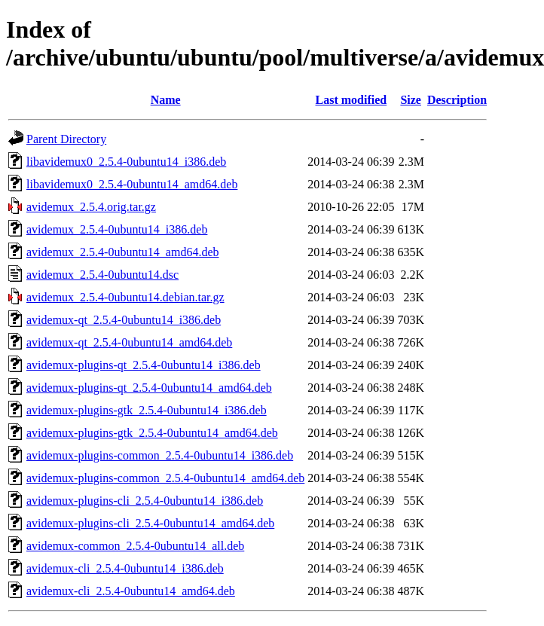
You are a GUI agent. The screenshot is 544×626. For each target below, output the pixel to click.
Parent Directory (66, 139)
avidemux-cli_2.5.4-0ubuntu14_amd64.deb (130, 591)
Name (166, 99)
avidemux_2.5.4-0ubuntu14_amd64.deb (122, 252)
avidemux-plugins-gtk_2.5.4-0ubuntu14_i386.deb (146, 410)
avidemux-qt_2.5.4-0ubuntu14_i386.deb (123, 319)
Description (457, 99)
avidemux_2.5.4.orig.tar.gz (91, 206)
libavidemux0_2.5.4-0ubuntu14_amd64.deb (131, 184)
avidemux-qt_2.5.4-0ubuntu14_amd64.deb (129, 342)
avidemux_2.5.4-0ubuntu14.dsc (102, 274)
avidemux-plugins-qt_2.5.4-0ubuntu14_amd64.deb (149, 387)
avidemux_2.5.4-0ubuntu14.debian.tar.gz (125, 297)
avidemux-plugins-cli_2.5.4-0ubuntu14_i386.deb (144, 500)
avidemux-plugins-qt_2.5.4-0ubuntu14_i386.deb (143, 365)
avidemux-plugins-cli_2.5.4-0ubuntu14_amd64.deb (150, 523)
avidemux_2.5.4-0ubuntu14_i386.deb (116, 229)
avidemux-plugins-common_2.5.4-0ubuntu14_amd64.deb (165, 478)
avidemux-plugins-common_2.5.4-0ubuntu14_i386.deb (159, 455)
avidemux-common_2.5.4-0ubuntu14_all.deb (135, 545)
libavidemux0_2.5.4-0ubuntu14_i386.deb (126, 161)
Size (410, 99)
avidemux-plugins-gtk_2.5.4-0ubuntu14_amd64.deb (152, 432)
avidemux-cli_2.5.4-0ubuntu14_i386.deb (125, 568)
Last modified (351, 99)
